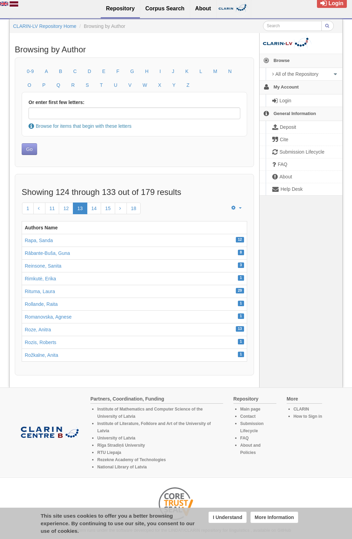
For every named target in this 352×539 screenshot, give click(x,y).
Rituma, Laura (40, 291)
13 (80, 208)
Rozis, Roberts (40, 342)
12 (66, 208)
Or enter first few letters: (57, 102)
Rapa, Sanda (39, 240)
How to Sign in (308, 416)
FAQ (244, 438)
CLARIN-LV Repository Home (44, 26)
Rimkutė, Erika (40, 278)
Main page (250, 409)
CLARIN (301, 409)
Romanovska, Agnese (48, 317)
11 (52, 208)
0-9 (30, 71)
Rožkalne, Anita (41, 355)
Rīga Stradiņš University (121, 445)
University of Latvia (116, 438)
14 (94, 208)
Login (331, 3)
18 (133, 208)
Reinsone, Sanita (43, 266)
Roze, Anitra (38, 329)
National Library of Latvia (122, 467)
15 (108, 208)
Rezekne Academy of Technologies (131, 459)
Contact (248, 416)
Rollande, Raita (41, 304)
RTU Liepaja (109, 452)
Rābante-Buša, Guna (47, 253)
